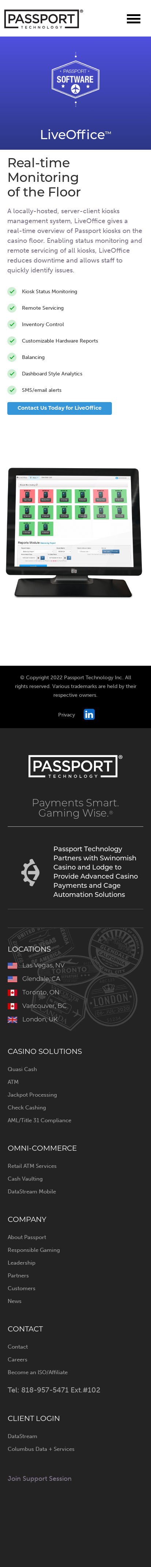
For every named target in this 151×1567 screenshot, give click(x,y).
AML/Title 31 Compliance (39, 1120)
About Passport (27, 1237)
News (15, 1301)
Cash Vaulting (25, 1179)
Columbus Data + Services (41, 1449)
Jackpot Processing (32, 1095)
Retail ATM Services (32, 1166)
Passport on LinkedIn (89, 714)
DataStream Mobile (32, 1191)
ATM (13, 1082)
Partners (18, 1275)
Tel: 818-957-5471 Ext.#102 (54, 1390)
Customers (21, 1288)
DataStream (22, 1436)
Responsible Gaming (34, 1250)
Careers (17, 1359)
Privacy (66, 714)
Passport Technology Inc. (44, 19)
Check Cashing (27, 1107)
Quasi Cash (22, 1069)
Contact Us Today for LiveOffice (60, 408)
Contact (18, 1347)
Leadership (21, 1263)
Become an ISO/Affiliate (38, 1372)
